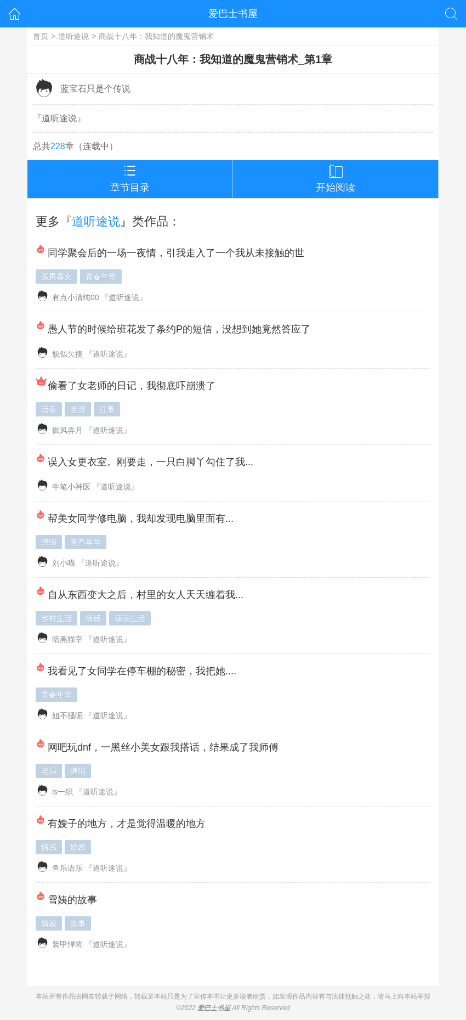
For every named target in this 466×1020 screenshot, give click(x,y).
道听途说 (73, 36)
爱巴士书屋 (233, 13)
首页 (40, 36)
